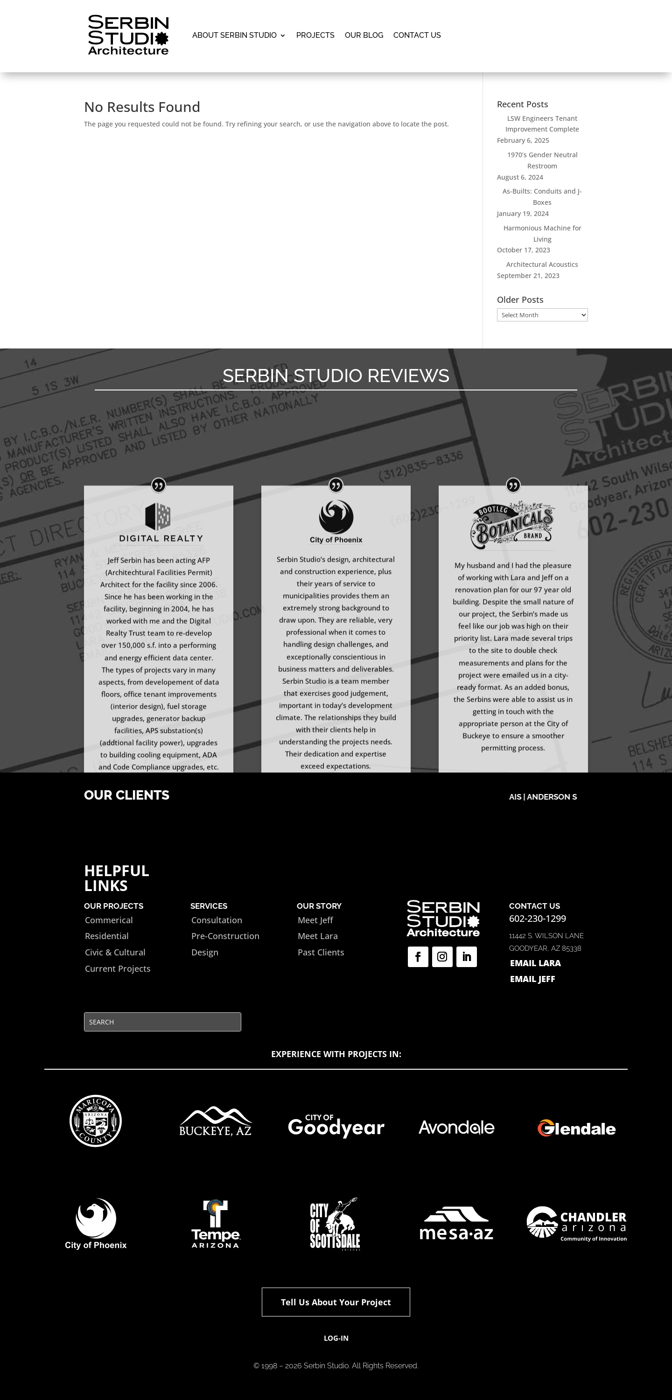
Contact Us (417, 35)
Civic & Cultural (115, 952)
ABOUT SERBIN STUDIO (234, 35)
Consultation (216, 920)
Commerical (109, 920)
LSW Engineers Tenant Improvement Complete (542, 124)
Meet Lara (318, 935)
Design (204, 952)
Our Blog (364, 35)
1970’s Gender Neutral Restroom (542, 160)
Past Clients (321, 952)
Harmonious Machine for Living (542, 233)
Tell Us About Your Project (336, 1302)
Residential (107, 935)
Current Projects (118, 968)
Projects (315, 35)
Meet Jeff (315, 920)
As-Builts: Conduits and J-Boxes (542, 197)
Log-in (336, 1338)
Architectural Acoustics (542, 264)
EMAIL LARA (535, 962)
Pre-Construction (225, 935)
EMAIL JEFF (532, 978)
